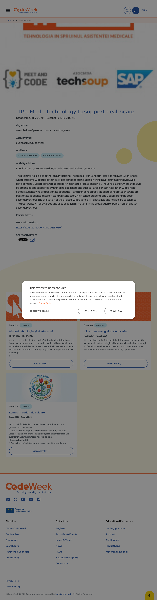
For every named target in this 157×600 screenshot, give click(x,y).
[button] (39, 311)
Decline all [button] (90, 310)
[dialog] (78, 300)
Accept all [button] (116, 310)
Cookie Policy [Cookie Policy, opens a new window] (45, 302)
